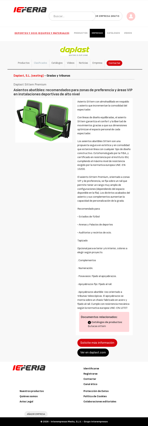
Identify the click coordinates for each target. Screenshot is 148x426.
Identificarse (91, 368)
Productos (81, 33)
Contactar (114, 63)
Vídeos (128, 33)
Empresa (97, 63)
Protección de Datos (96, 391)
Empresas (97, 33)
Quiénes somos (29, 396)
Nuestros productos (32, 391)
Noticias (83, 63)
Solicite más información (97, 343)
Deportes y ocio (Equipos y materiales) (42, 33)
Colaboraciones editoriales (99, 401)
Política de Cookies (95, 396)
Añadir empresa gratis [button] (104, 16)
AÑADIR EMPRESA (36, 414)
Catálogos (113, 33)
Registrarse (90, 373)
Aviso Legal (26, 401)
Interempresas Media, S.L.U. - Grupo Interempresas (79, 421)
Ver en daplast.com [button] (93, 352)
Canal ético (90, 384)
